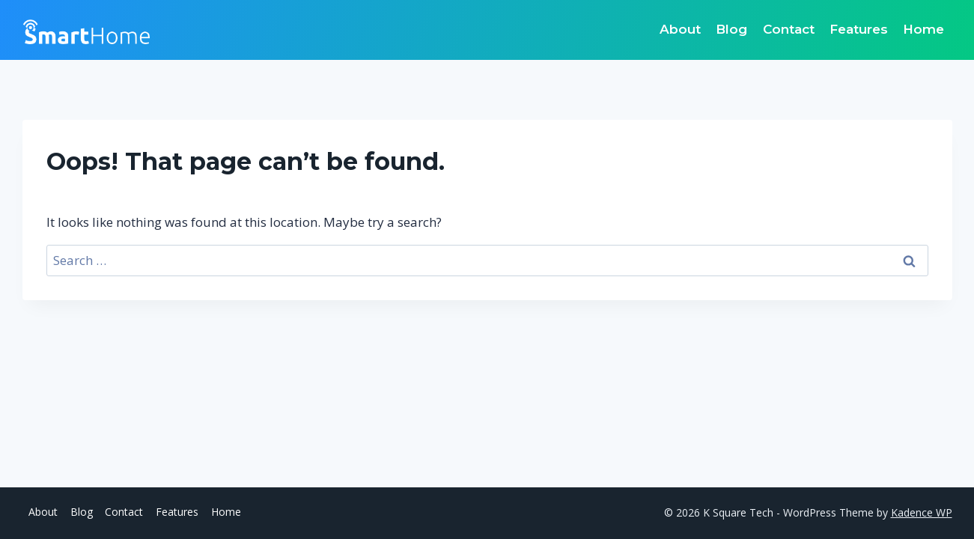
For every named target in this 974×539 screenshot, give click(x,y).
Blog (731, 29)
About (680, 29)
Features (859, 29)
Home (923, 29)
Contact (789, 29)
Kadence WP (921, 512)
